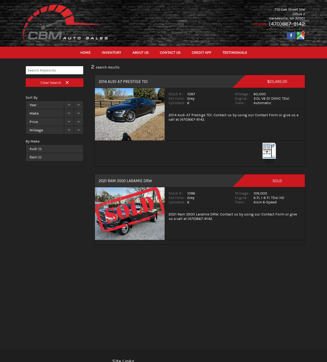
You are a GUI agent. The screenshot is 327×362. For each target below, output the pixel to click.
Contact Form (266, 115)
